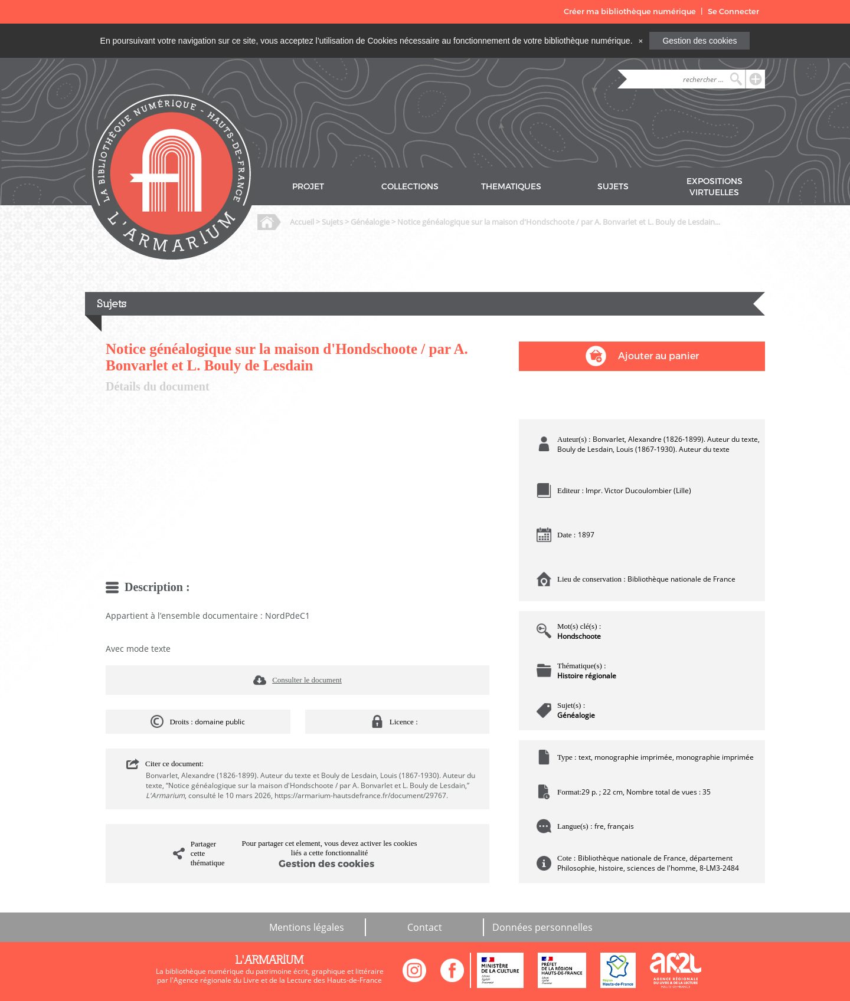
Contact (424, 927)
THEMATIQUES (511, 186)
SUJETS (613, 186)
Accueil (302, 221)
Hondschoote (579, 636)
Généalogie (370, 221)
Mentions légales (306, 927)
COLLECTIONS (410, 186)
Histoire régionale (586, 676)
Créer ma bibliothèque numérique (630, 11)
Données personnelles (542, 927)
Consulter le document (307, 679)
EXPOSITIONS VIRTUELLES (714, 187)
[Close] (640, 41)
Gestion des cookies (699, 40)
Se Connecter (733, 11)
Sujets (332, 221)
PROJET (308, 186)
